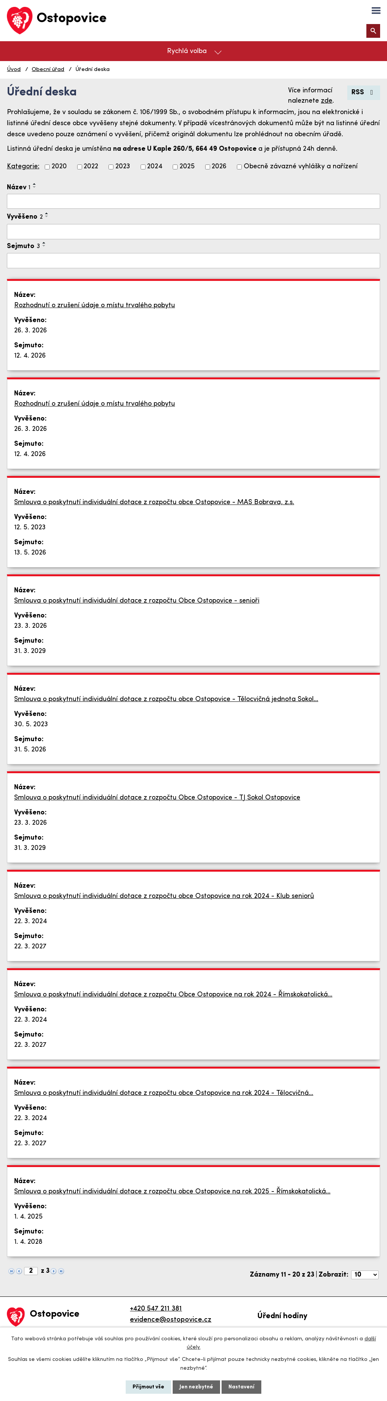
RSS (363, 92)
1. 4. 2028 (28, 1242)
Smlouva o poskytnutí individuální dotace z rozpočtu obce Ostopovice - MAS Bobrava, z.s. (154, 502)
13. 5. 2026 (30, 552)
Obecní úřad (48, 70)
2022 (91, 167)
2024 (154, 167)
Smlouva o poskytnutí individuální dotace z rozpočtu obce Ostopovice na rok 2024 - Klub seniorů (164, 896)
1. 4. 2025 (28, 1216)
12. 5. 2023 (30, 527)
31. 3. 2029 (30, 651)
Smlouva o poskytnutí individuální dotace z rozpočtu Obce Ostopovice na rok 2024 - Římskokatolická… (173, 994)
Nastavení (241, 1387)
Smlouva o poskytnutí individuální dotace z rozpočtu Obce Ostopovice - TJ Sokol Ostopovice (157, 797)
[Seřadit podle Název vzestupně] (35, 183)
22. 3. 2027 (30, 946)
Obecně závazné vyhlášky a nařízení (301, 167)
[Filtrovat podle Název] (193, 201)
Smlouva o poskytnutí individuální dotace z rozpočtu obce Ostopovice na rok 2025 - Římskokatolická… (172, 1191)
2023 (122, 167)
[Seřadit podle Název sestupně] (35, 187)
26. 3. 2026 (30, 330)
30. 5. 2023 (31, 724)
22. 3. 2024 (30, 921)
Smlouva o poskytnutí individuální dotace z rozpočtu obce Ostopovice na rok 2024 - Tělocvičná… (163, 1093)
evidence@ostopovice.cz (170, 1320)
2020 (59, 167)
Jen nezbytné (196, 1387)
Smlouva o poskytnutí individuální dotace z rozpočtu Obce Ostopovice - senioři (136, 601)
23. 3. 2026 (30, 626)
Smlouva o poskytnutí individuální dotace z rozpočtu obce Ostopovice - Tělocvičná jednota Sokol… (166, 699)
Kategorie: (23, 166)
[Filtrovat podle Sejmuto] (193, 260)
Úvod (14, 70)
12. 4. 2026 (30, 356)
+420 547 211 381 (156, 1308)
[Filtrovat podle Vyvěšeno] (193, 231)
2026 (219, 167)
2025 (187, 167)
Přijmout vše (148, 1387)
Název (19, 187)
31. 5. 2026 (30, 749)
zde (326, 101)
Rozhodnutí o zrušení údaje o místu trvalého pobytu (94, 305)
